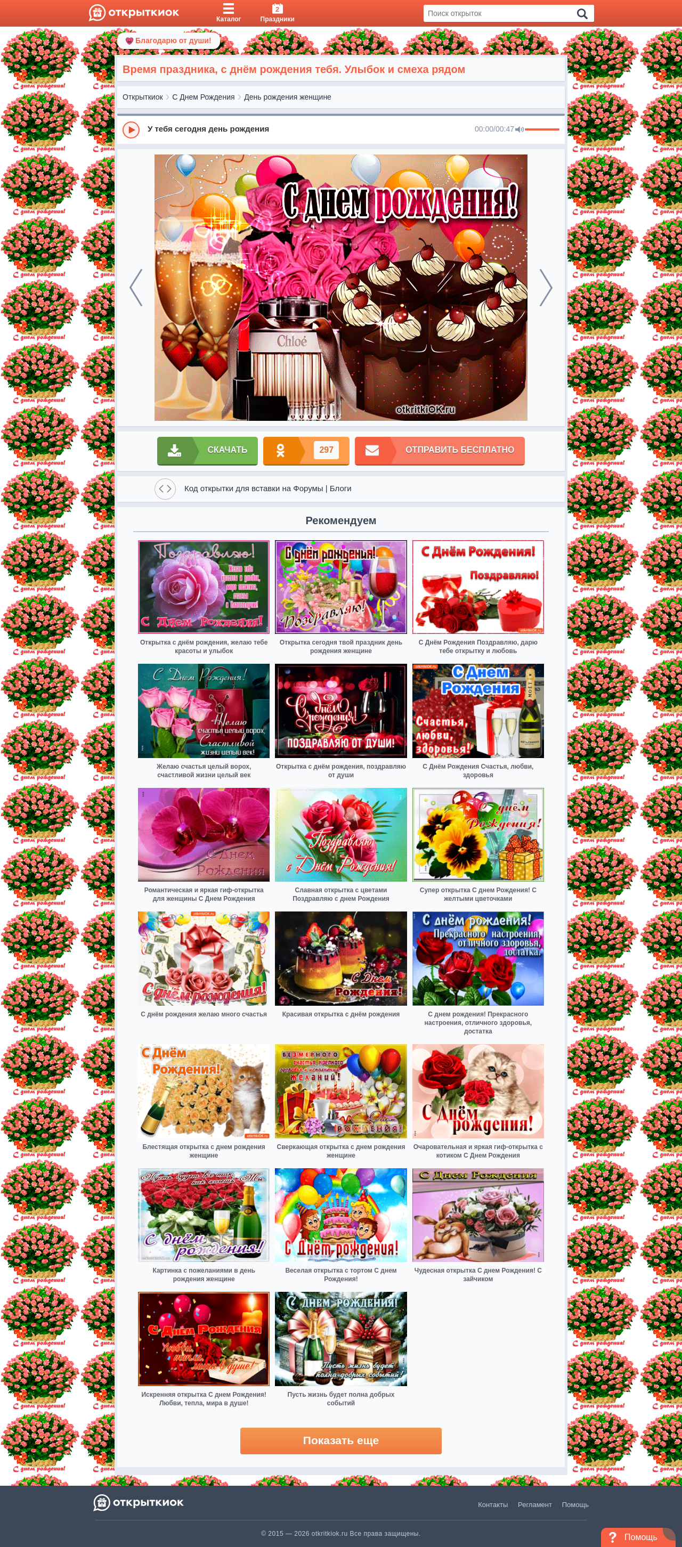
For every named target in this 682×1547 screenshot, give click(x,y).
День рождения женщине (287, 97)
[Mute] (519, 130)
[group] (341, 129)
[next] (546, 287)
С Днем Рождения (203, 97)
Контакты (493, 1505)
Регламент (535, 1505)
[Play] (131, 130)
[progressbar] (542, 130)
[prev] (136, 287)
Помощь (575, 1505)
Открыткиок (143, 97)
